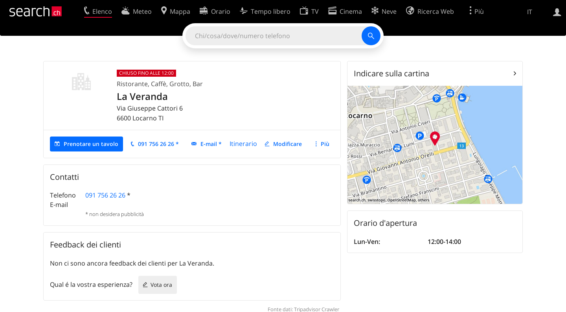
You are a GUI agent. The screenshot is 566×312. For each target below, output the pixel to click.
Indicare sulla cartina (391, 73)
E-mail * (211, 144)
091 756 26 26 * (158, 144)
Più (325, 144)
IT (529, 11)
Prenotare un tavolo (91, 144)
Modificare (287, 144)
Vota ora (161, 284)
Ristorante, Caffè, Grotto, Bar (160, 83)
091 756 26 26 (105, 195)
